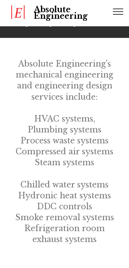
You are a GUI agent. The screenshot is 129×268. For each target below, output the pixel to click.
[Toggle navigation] (118, 11)
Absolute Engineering (61, 12)
